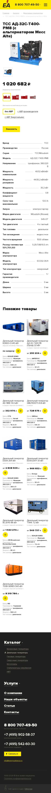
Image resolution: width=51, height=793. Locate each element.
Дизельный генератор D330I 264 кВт (13, 460)
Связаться (12, 754)
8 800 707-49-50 (27, 5)
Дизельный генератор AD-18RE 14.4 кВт (13, 403)
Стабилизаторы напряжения (19, 668)
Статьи (9, 706)
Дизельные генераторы (17, 653)
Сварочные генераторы (17, 660)
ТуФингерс (28, 789)
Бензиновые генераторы (18, 649)
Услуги (11, 683)
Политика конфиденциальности (17, 778)
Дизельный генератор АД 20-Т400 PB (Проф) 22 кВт (37, 344)
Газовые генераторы (16, 656)
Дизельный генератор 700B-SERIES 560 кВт (13, 586)
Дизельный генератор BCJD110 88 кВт (13, 522)
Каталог (12, 642)
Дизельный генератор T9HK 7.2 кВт (37, 522)
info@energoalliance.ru (13, 761)
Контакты (11, 712)
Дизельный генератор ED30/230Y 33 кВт (37, 460)
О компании (13, 693)
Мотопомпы (12, 664)
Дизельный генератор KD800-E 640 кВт (13, 343)
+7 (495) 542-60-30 (19, 744)
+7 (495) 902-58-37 (19, 735)
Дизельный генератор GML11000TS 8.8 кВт (37, 403)
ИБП (8, 672)
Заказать (11, 129)
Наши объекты (15, 699)
